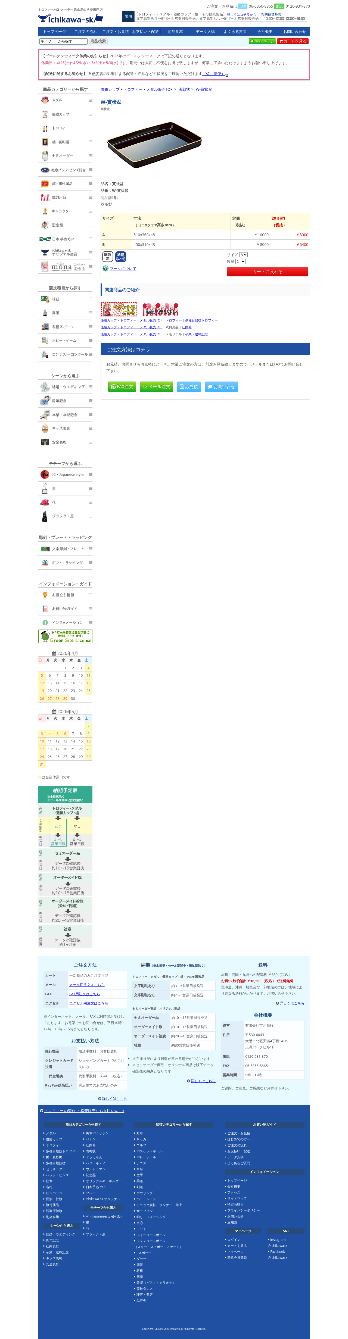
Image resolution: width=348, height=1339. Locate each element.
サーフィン (144, 1211)
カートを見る (293, 41)
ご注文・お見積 (115, 31)
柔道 (139, 1181)
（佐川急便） (213, 73)
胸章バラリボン (97, 1133)
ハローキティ (95, 1163)
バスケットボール (149, 1151)
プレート (92, 1193)
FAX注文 (122, 386)
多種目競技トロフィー (201, 320)
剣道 (139, 1187)
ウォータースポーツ (151, 1234)
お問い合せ (221, 386)
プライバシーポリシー (243, 1210)
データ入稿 (205, 31)
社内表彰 (52, 1246)
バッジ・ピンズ (57, 1175)
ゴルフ (141, 1145)
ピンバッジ (54, 1193)
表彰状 (91, 1151)
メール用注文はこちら (87, 984)
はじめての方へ (238, 1139)
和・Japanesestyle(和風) (104, 1216)
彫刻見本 (175, 31)
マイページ (262, 41)
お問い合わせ (294, 31)
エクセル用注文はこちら (88, 1003)
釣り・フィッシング (151, 1217)
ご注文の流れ (85, 31)
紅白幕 (187, 327)
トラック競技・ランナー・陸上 (159, 1205)
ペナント (92, 1139)
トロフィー (174, 320)
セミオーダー (56, 1169)
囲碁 (139, 1264)
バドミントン (146, 1199)
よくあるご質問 (238, 1163)
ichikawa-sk (176, 1329)
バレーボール (146, 1157)
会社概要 (265, 31)
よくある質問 (235, 31)
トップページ (54, 31)
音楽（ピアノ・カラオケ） (156, 1282)
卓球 (139, 1169)
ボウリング (144, 1193)
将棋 (139, 1270)
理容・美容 (144, 1294)
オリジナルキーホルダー (104, 1181)
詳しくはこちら (114, 1098)
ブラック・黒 (95, 1234)
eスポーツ (143, 1252)
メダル (51, 1133)
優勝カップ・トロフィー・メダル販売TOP (70, 14)
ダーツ (141, 1258)
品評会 (141, 1300)
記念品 (91, 1175)
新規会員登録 (237, 1257)
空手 (139, 1175)
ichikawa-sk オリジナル (103, 1199)
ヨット (141, 1228)
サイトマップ (237, 1198)
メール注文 (156, 386)
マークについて (119, 268)
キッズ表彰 (54, 1258)
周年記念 (52, 1240)
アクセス (233, 1192)
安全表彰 (52, 1264)
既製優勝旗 (54, 1211)
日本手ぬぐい (95, 1187)
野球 (139, 1133)
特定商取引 (235, 1204)
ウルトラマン (95, 1169)
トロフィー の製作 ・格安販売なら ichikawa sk (84, 1110)
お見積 (189, 386)
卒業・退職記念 (196, 334)
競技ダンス (144, 1288)
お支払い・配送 (145, 31)
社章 (49, 1181)
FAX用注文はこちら (84, 993)
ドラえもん (94, 1157)
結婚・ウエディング (60, 1234)
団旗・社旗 (54, 1199)
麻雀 (139, 1276)
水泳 (139, 1223)
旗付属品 (52, 1205)
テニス (141, 1163)
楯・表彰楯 (54, 1157)
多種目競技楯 (56, 1163)
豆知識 (232, 1222)
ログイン (233, 1239)
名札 (49, 1187)
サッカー (143, 1139)
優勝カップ (54, 1139)
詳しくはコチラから (241, 14)
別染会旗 (52, 1217)
